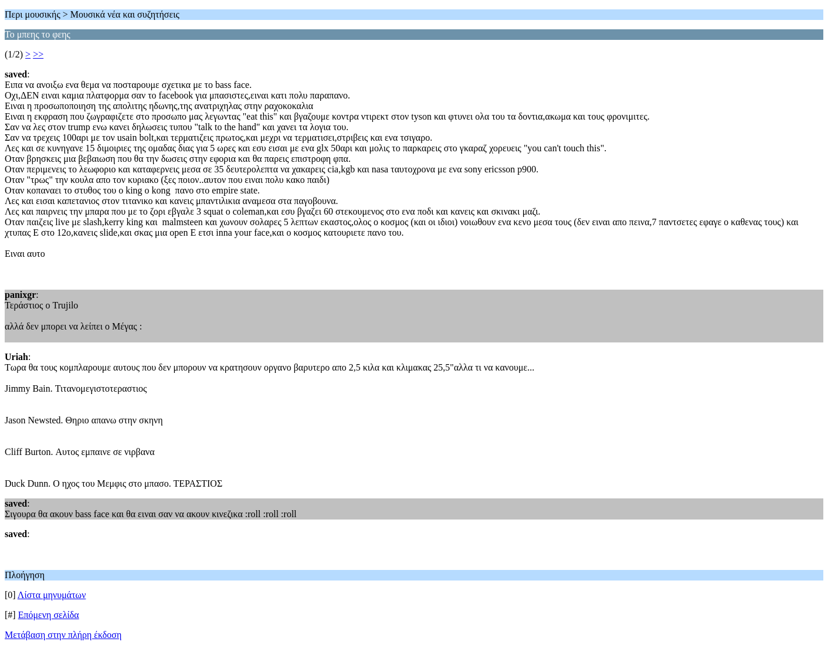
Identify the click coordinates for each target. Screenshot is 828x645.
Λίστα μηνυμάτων (52, 595)
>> (38, 54)
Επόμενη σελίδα (48, 615)
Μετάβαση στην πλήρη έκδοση (63, 635)
